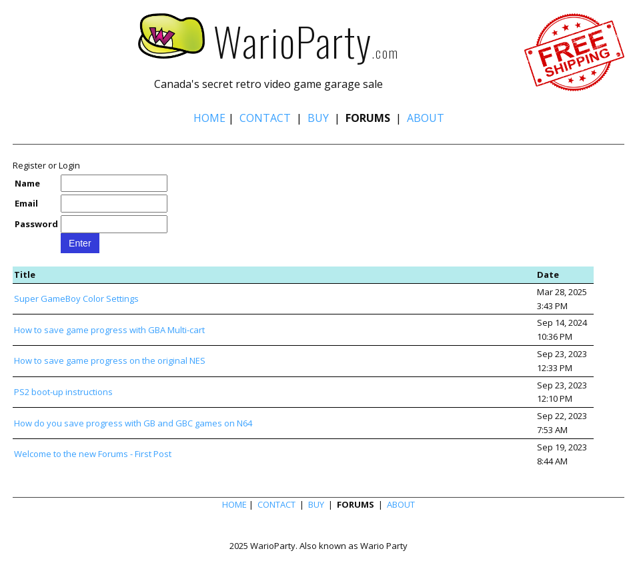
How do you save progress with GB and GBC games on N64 (133, 423)
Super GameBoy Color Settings (76, 298)
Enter (80, 243)
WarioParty (255, 40)
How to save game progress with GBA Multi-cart (109, 330)
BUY (318, 118)
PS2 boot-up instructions (63, 392)
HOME (209, 118)
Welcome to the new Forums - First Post (92, 454)
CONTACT (265, 118)
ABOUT (425, 118)
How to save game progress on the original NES (109, 360)
